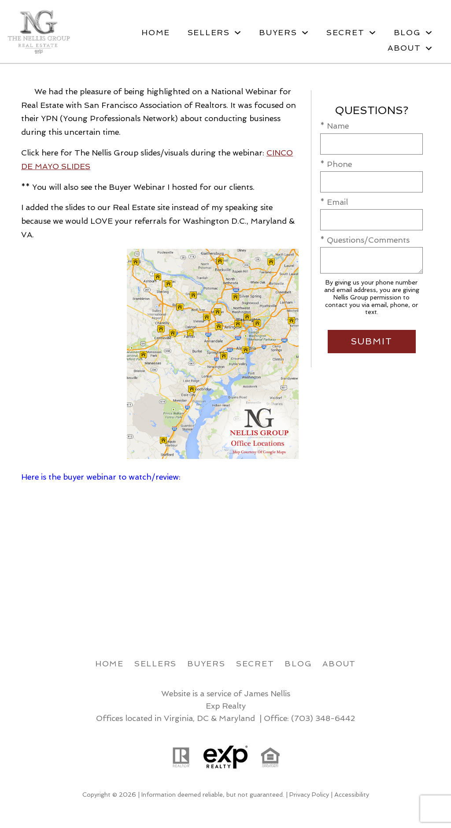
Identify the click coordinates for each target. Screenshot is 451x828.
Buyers (206, 663)
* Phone (336, 164)
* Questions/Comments (365, 239)
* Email (334, 202)
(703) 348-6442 (323, 718)
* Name (334, 125)
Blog (298, 663)
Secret (255, 663)
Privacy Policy (309, 794)
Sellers (155, 663)
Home (155, 33)
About (339, 663)
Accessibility (351, 794)
